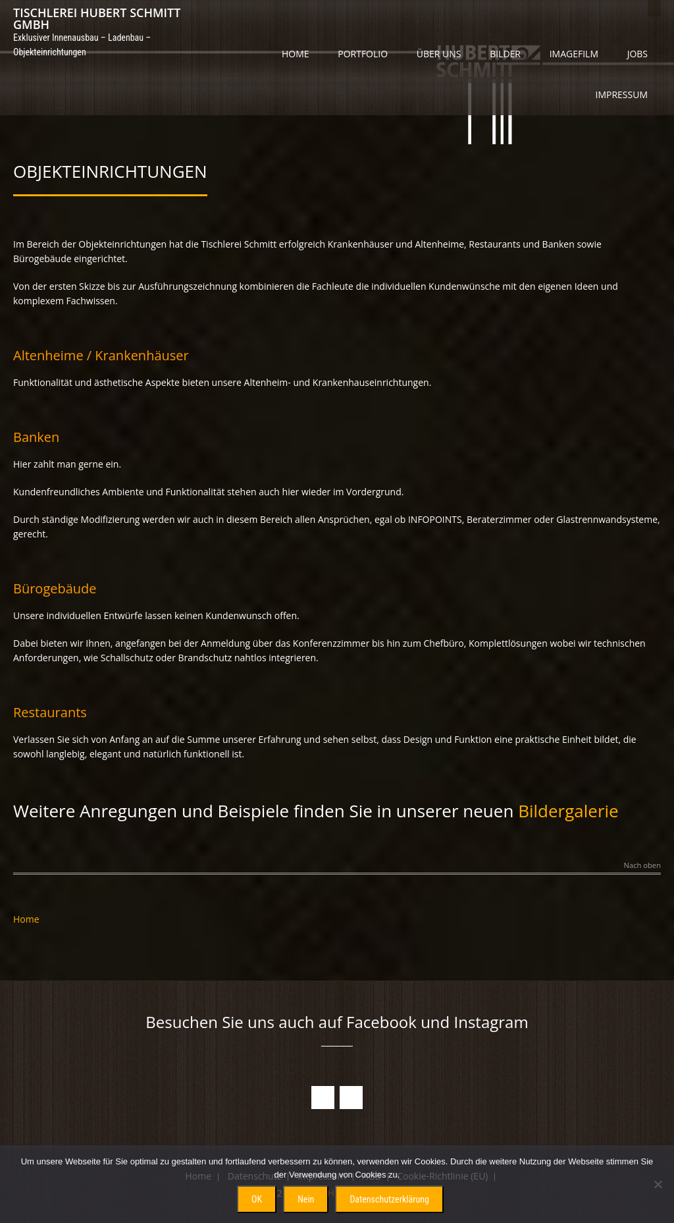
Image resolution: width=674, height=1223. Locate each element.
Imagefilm (574, 53)
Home (295, 53)
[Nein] (657, 1184)
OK (256, 1199)
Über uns (439, 53)
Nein (306, 1199)
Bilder (505, 53)
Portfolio (363, 53)
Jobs (637, 53)
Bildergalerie (568, 811)
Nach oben (642, 865)
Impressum (622, 94)
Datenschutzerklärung (389, 1199)
